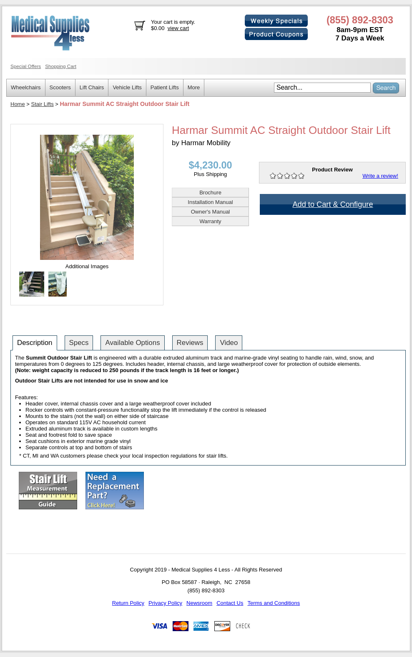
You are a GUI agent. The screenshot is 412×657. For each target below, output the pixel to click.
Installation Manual (210, 202)
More (194, 87)
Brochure (210, 192)
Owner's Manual (210, 212)
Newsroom (199, 603)
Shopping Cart (60, 66)
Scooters (60, 87)
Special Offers (25, 66)
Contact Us (229, 603)
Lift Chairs (92, 87)
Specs (79, 343)
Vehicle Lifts (127, 87)
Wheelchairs (26, 87)
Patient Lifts (165, 87)
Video (229, 343)
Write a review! (380, 176)
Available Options (132, 343)
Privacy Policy (165, 603)
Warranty (210, 221)
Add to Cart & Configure (332, 204)
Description (35, 343)
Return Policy (128, 603)
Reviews (190, 343)
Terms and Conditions (273, 603)
